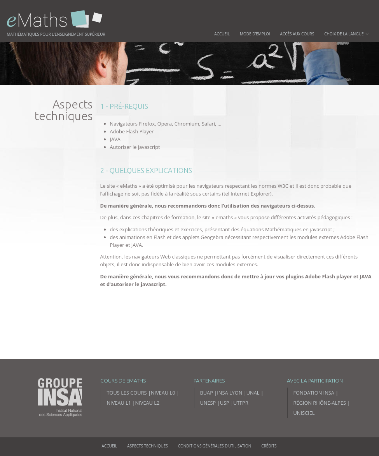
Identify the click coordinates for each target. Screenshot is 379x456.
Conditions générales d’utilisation (215, 446)
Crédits (268, 446)
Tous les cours (127, 392)
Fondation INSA (313, 392)
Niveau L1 (119, 402)
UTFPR (240, 402)
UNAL (253, 392)
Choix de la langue (346, 34)
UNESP (208, 402)
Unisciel (304, 412)
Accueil (222, 34)
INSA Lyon (229, 392)
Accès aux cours (297, 34)
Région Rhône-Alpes (319, 402)
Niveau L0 (163, 392)
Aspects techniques (147, 446)
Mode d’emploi (255, 34)
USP (224, 402)
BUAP (206, 392)
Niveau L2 (147, 402)
